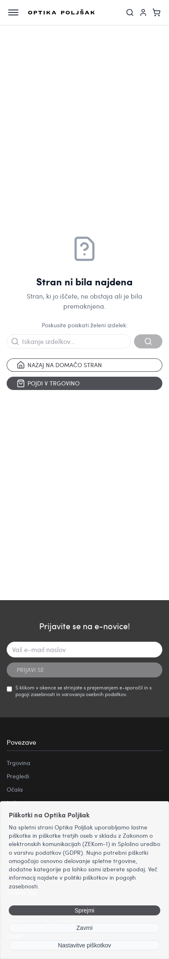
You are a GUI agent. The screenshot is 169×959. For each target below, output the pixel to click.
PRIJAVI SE (30, 670)
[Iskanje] (130, 12)
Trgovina (18, 763)
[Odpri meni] (13, 12)
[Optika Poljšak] (61, 12)
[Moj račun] (143, 12)
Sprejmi (84, 910)
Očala (15, 789)
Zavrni (85, 928)
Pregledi (18, 776)
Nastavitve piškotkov (84, 945)
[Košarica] (156, 12)
